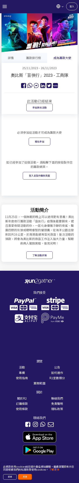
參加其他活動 (39, 107)
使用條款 (22, 409)
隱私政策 (57, 409)
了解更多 (54, 469)
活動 (22, 367)
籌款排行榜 (33, 58)
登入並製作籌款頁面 (39, 175)
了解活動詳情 (39, 255)
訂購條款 (22, 403)
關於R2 (22, 398)
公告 (57, 367)
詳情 (11, 58)
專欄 (22, 373)
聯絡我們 (57, 398)
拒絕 (10, 476)
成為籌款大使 (62, 58)
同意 (25, 476)
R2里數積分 (57, 378)
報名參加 (39, 141)
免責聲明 (57, 403)
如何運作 (57, 373)
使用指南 (22, 378)
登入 (72, 6)
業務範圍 (39, 383)
